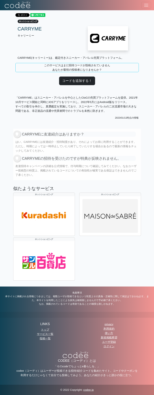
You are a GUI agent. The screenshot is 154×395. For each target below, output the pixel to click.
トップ (45, 329)
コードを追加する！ (77, 81)
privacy (109, 324)
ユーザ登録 (109, 341)
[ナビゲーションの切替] (146, 5)
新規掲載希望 (109, 337)
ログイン (109, 346)
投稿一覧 (45, 338)
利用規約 (109, 328)
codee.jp (88, 389)
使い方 (109, 333)
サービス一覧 (45, 334)
